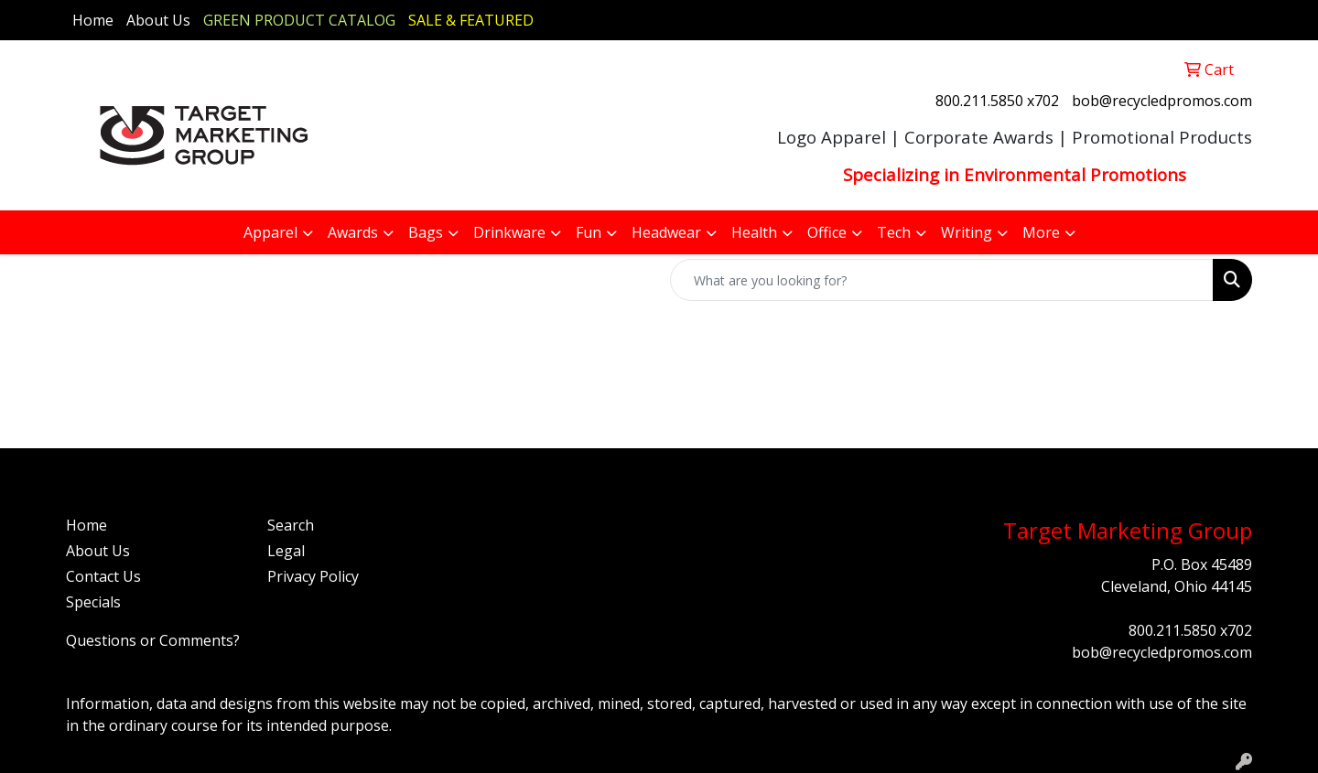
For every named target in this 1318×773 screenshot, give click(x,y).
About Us (158, 20)
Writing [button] (966, 232)
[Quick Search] (942, 280)
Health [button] (754, 232)
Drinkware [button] (509, 232)
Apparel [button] (270, 232)
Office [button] (827, 232)
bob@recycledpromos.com (1162, 101)
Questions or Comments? (153, 640)
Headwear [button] (666, 232)
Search (290, 525)
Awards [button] (353, 232)
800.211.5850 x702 (997, 101)
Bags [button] (425, 232)
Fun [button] (588, 232)
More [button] (1041, 232)
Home (92, 20)
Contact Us (103, 576)
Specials (93, 602)
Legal (286, 551)
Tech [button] (894, 232)
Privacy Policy (313, 576)
